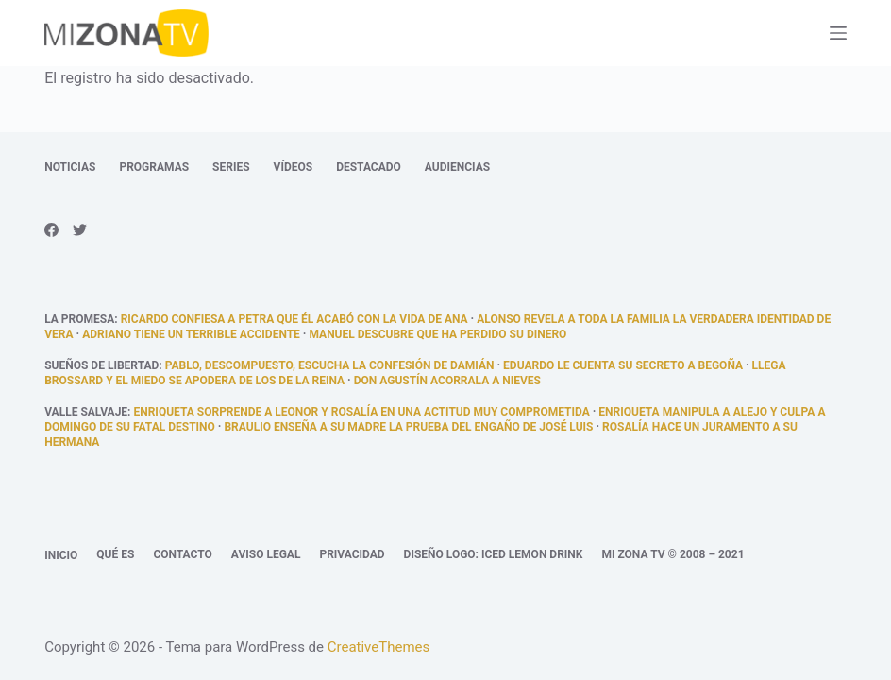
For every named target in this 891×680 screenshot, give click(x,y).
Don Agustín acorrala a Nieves (447, 380)
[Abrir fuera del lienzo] (838, 33)
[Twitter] (80, 230)
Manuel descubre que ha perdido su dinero (437, 334)
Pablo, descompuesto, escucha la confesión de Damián (330, 365)
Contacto (182, 554)
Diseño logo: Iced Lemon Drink (493, 554)
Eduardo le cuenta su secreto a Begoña (623, 365)
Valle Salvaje (85, 411)
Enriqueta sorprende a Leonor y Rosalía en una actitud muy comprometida (361, 411)
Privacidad (351, 554)
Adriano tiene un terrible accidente (191, 334)
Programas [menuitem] (154, 167)
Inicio (60, 555)
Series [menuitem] (230, 167)
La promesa (79, 319)
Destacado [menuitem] (368, 167)
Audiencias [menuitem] (457, 167)
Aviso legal (266, 554)
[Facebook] (51, 230)
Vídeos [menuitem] (293, 167)
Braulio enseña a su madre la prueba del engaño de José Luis (408, 427)
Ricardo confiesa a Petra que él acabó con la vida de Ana (294, 319)
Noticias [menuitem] (69, 167)
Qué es (115, 554)
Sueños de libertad (101, 365)
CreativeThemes (379, 646)
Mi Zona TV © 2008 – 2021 (672, 554)
